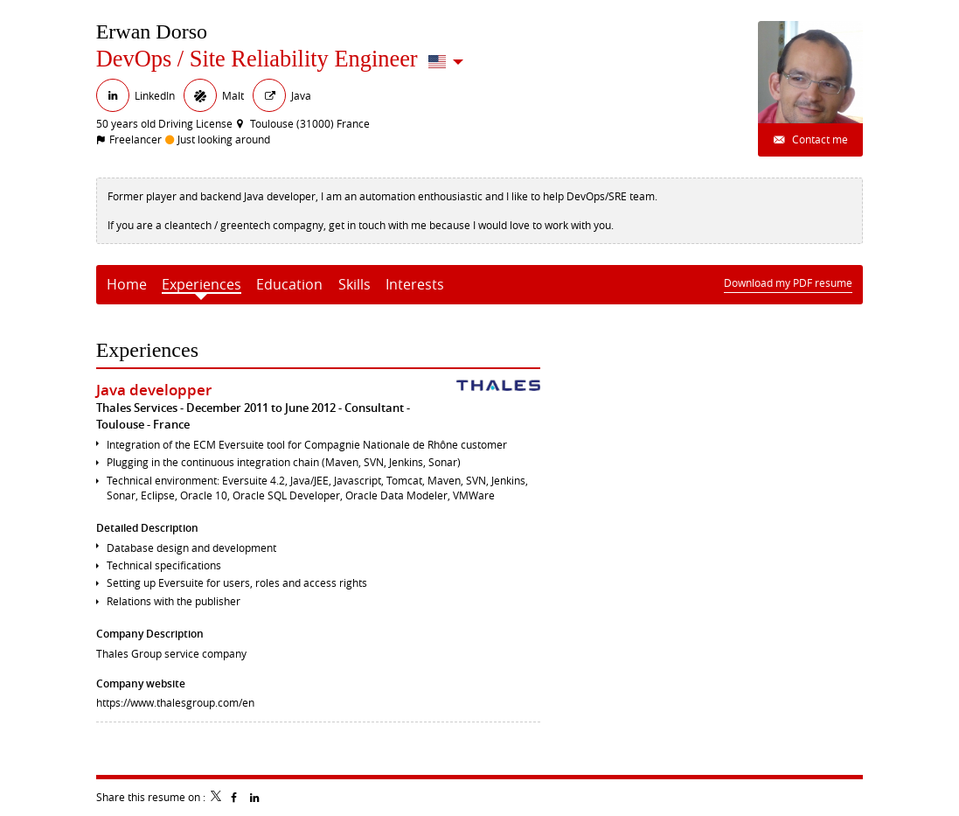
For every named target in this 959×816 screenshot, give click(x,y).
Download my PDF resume (788, 282)
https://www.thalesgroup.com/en (175, 702)
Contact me (818, 139)
